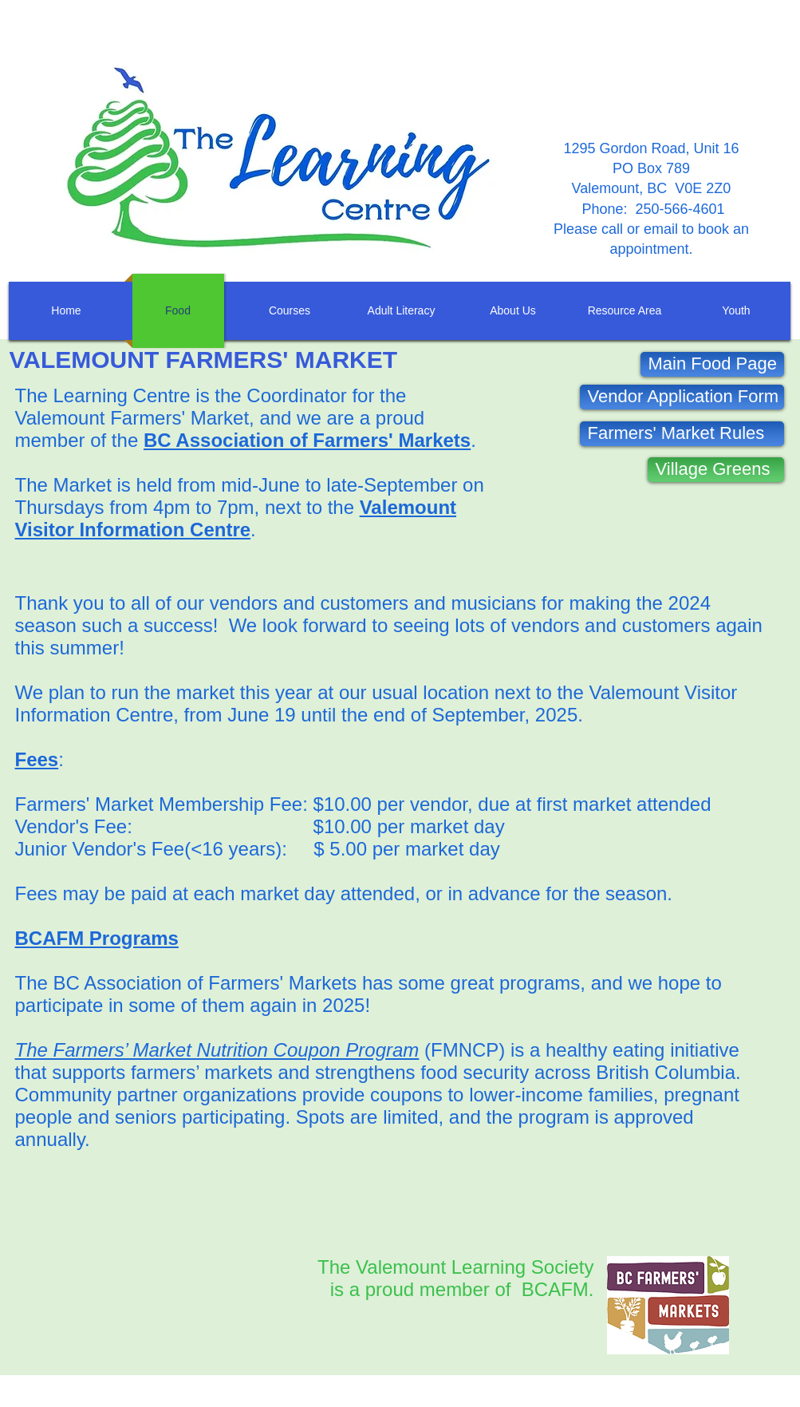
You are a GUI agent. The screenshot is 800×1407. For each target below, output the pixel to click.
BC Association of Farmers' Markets (307, 440)
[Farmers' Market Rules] (682, 433)
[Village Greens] (716, 469)
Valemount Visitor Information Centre (236, 518)
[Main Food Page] (712, 364)
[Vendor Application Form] (682, 397)
